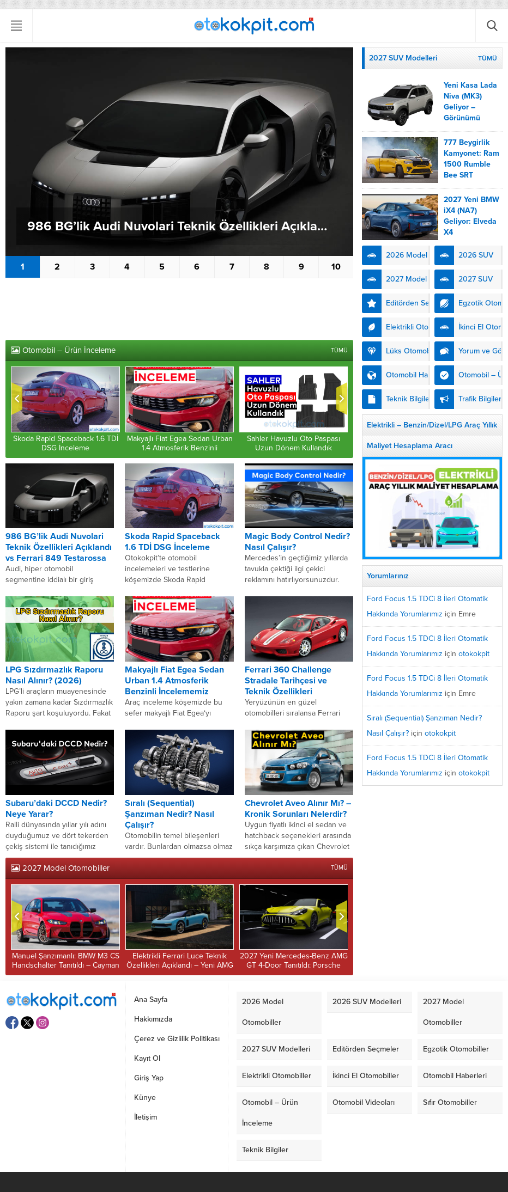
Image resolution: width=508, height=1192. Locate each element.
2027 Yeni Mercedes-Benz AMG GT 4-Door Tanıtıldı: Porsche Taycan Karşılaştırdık (294, 965)
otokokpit (473, 653)
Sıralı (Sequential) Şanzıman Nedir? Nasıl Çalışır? (169, 814)
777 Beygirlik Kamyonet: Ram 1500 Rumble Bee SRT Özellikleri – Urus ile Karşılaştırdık (471, 175)
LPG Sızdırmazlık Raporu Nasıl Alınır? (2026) (54, 675)
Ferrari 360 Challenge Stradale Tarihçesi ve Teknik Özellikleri (288, 680)
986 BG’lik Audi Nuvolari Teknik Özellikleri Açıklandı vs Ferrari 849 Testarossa (184, 226)
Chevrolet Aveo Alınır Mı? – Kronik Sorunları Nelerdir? (298, 809)
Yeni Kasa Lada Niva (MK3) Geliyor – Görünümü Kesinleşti (470, 107)
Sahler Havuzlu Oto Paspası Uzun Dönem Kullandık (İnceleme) (293, 448)
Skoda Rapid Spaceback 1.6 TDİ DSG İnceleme (65, 443)
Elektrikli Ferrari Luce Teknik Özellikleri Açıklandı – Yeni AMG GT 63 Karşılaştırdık (179, 965)
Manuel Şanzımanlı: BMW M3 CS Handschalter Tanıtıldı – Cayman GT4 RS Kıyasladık (65, 965)
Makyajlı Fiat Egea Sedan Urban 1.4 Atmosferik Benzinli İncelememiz (180, 448)
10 (336, 266)
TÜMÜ (339, 350)
